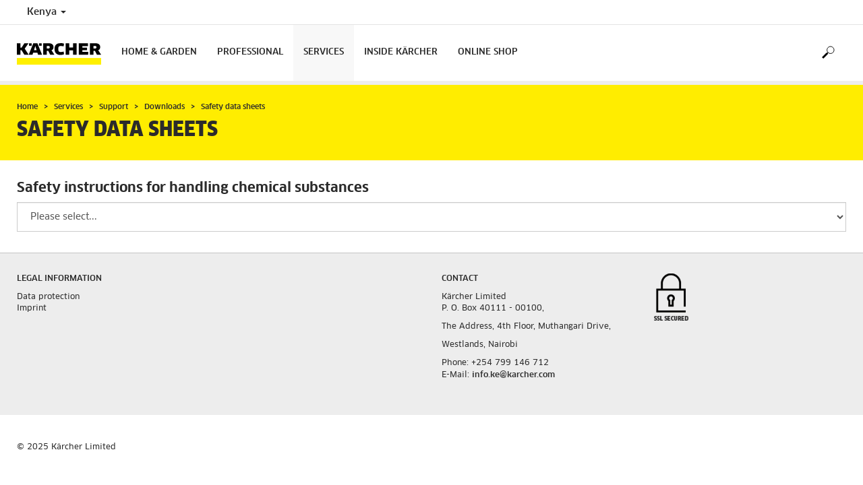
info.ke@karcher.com (513, 375)
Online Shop (488, 52)
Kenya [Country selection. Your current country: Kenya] (46, 12)
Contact (460, 279)
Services (323, 52)
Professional (250, 52)
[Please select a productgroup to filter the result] (431, 217)
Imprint (32, 308)
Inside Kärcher (401, 52)
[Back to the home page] (64, 53)
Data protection (48, 297)
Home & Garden (159, 52)
